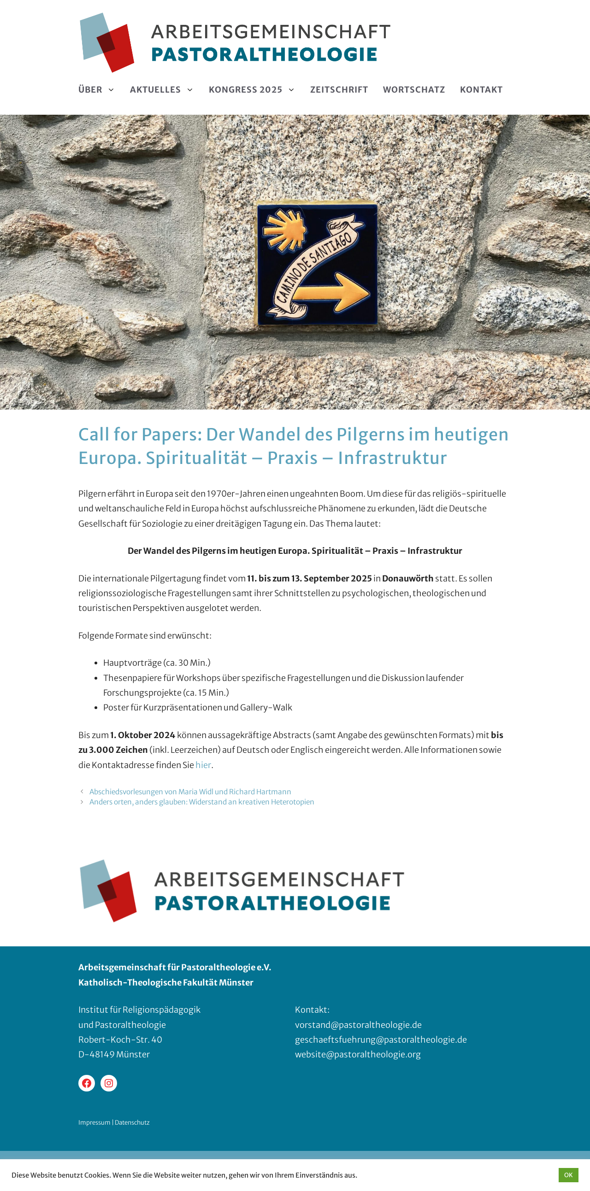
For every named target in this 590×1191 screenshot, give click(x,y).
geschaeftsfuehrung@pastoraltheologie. (376, 1039)
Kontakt (481, 89)
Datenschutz (132, 1122)
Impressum (94, 1122)
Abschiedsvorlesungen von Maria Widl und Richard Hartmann (190, 791)
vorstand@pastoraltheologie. (353, 1025)
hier (203, 765)
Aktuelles (165, 89)
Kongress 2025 (256, 89)
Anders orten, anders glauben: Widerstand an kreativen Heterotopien (201, 802)
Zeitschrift (339, 89)
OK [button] (568, 1175)
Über (100, 89)
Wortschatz (414, 89)
